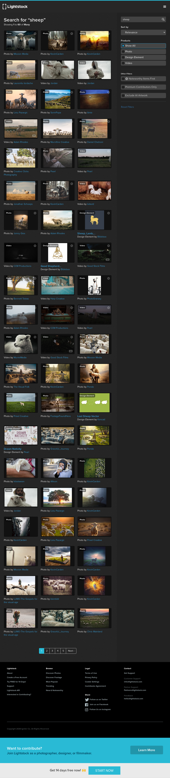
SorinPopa (55, 112)
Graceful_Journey (59, 449)
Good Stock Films (96, 266)
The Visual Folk (21, 387)
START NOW (104, 770)
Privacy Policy (91, 677)
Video (128, 63)
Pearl (53, 171)
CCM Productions (22, 266)
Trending (50, 686)
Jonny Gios (19, 233)
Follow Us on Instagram (100, 709)
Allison (53, 481)
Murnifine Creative (59, 142)
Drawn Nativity (12, 449)
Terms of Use (91, 673)
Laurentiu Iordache (23, 83)
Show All (130, 46)
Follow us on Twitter (99, 699)
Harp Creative (57, 298)
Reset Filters (127, 107)
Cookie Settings (92, 681)
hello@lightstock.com (133, 698)
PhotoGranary (94, 298)
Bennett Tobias (21, 298)
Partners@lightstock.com (135, 690)
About (9, 673)
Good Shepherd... (51, 266)
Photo (128, 51)
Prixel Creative (21, 416)
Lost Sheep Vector (88, 416)
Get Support (129, 673)
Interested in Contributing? (19, 694)
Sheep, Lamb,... (86, 233)
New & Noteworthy (54, 690)
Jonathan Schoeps (23, 204)
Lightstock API (13, 690)
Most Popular (52, 681)
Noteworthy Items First (140, 79)
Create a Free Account (17, 677)
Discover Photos (53, 673)
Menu (164, 6)
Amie (89, 112)
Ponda (90, 387)
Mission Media (21, 54)
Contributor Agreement (95, 686)
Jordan (54, 83)
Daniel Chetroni (95, 142)
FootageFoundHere (60, 416)
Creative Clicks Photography (16, 173)
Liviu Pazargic (21, 112)
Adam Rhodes (21, 142)
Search (163, 19)
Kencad (101, 419)
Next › (71, 651)
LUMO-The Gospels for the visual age (20, 600)
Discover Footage (54, 677)
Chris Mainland (94, 631)
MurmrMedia (20, 357)
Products (125, 40)
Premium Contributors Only (141, 87)
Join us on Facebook (99, 704)
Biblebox (101, 236)
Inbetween (19, 481)
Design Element (134, 57)
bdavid (90, 204)
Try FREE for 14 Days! (16, 681)
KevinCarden (57, 54)
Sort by (124, 27)
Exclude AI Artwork (136, 95)
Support (10, 686)
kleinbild (54, 599)
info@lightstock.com (133, 681)
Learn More (146, 750)
